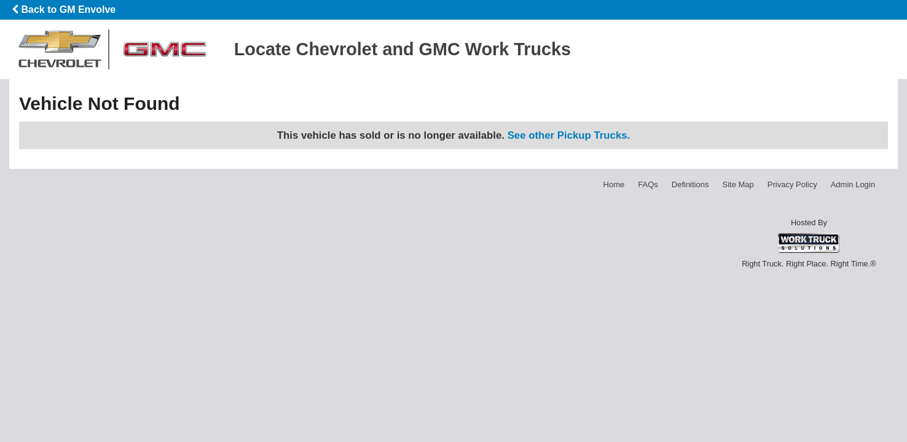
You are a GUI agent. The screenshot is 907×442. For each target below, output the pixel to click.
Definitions (690, 184)
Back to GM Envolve (64, 9)
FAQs (648, 184)
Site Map (737, 184)
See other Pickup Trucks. (569, 135)
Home (614, 184)
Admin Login (853, 184)
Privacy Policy (792, 184)
